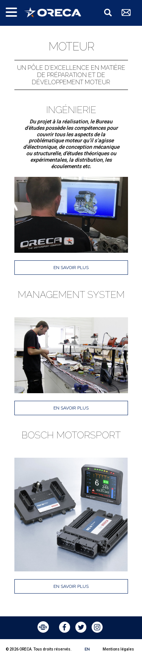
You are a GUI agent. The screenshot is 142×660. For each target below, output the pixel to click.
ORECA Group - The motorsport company (52, 12)
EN (87, 649)
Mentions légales (118, 649)
